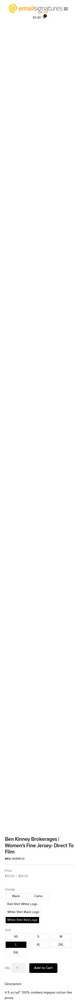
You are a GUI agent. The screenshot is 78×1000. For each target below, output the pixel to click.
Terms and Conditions (19, 931)
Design (10, 611)
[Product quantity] (19, 689)
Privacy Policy (14, 944)
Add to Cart (43, 689)
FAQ (8, 927)
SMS (8, 948)
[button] (65, 8)
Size (8, 651)
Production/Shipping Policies (23, 939)
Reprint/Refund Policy (19, 935)
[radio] (16, 617)
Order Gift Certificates (19, 952)
